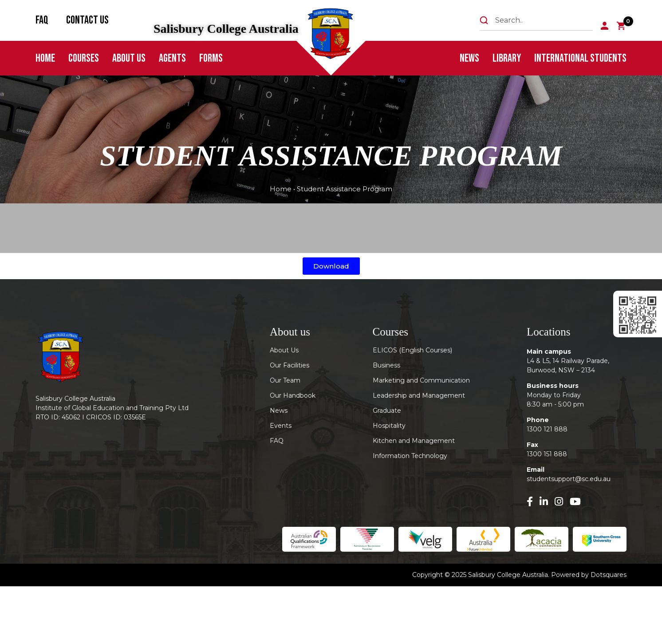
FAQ (41, 20)
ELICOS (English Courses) (412, 350)
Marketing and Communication (421, 380)
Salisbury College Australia (226, 29)
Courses (83, 58)
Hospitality (389, 426)
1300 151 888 (547, 454)
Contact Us (87, 20)
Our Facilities (289, 365)
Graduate (387, 411)
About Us (129, 58)
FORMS (211, 58)
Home (45, 58)
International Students (580, 58)
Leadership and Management (419, 395)
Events (281, 426)
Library (507, 58)
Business (386, 365)
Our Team (285, 380)
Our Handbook (292, 395)
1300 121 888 (547, 429)
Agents (172, 58)
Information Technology (410, 456)
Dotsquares (609, 575)
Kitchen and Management (414, 441)
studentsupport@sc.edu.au (569, 479)
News (469, 58)
